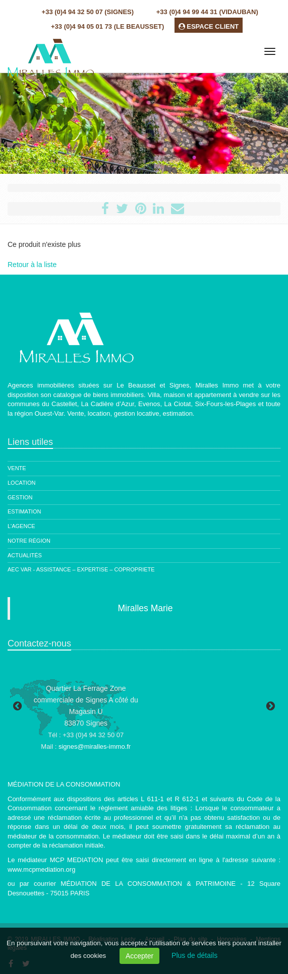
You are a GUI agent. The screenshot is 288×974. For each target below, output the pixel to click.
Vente (17, 468)
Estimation (24, 511)
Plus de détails (194, 955)
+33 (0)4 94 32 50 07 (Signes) (88, 12)
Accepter (139, 956)
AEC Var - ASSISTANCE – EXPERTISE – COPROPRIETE (81, 569)
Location (21, 483)
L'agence (21, 526)
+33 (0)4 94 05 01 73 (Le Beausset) (107, 26)
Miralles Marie (145, 608)
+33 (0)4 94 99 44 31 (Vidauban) (207, 12)
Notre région (29, 541)
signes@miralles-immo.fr (95, 746)
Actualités (25, 555)
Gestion (20, 497)
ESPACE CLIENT (209, 26)
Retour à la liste (32, 265)
